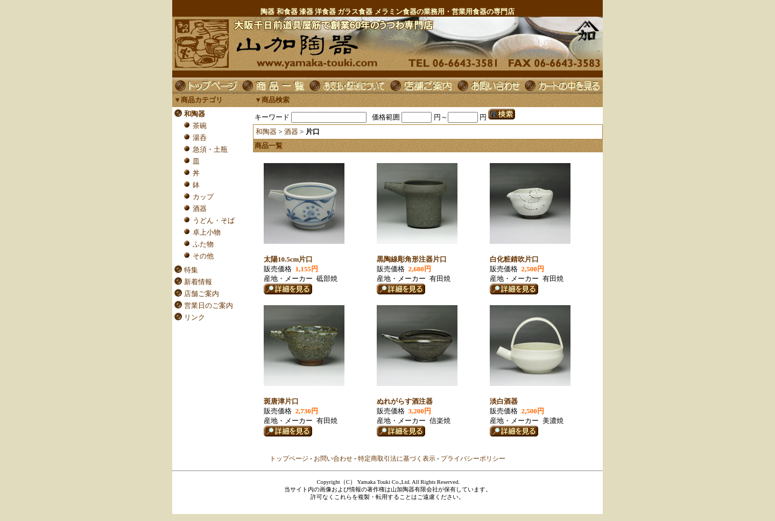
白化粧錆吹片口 (514, 259)
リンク (194, 317)
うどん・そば (214, 220)
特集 (191, 270)
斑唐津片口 (281, 401)
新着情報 (198, 282)
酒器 (200, 209)
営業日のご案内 (208, 305)
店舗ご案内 (201, 294)
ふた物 (203, 244)
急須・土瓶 (210, 149)
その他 (203, 256)
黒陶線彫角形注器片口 (412, 259)
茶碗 (200, 126)
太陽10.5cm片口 (288, 259)
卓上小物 (207, 232)
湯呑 (200, 137)
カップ (203, 197)
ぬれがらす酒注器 (405, 401)
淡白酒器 (504, 401)
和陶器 (194, 114)
